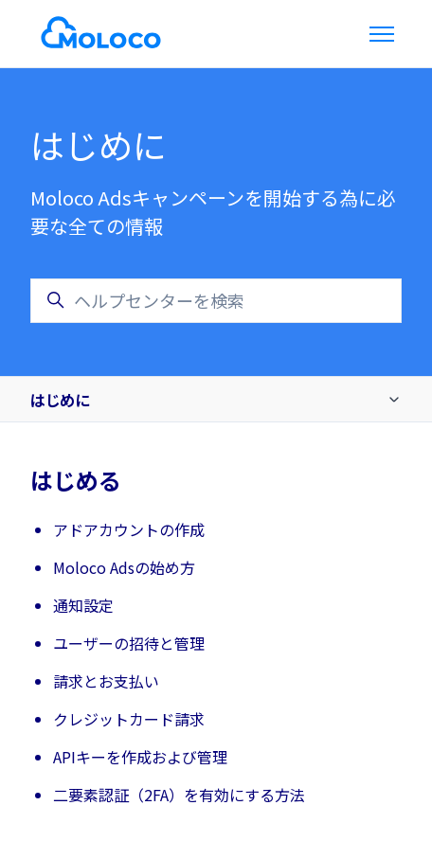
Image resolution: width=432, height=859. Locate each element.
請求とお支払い (106, 681)
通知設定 (83, 605)
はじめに (59, 399)
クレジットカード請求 (129, 718)
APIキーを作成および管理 (140, 756)
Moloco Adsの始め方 (124, 567)
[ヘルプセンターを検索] (216, 300)
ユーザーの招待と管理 (129, 643)
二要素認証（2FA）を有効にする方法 (179, 794)
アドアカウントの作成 (129, 529)
